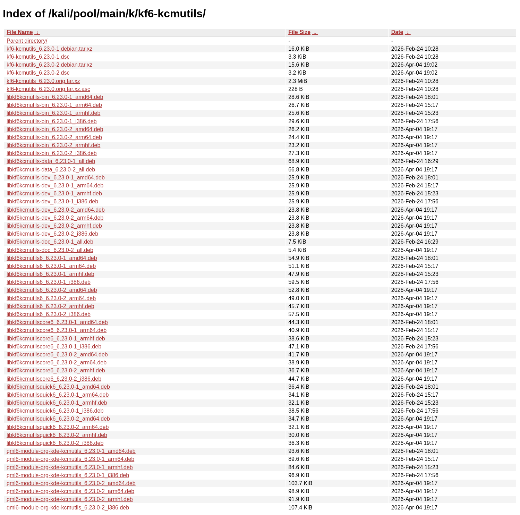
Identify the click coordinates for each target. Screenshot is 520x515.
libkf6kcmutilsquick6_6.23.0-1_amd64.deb (58, 387)
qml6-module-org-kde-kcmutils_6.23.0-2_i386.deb (68, 507)
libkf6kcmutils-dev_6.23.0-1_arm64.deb (55, 185)
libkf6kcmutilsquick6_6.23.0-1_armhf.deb (57, 403)
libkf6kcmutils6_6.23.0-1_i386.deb (49, 282)
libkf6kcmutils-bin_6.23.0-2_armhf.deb (53, 145)
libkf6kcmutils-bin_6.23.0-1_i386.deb (52, 121)
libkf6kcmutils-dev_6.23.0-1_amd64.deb (56, 177)
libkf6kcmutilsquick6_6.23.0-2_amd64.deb (58, 419)
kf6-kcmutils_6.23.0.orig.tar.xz (43, 81)
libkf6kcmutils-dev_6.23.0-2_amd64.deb (56, 210)
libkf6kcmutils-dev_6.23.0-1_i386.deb (52, 201)
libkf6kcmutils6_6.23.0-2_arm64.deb (51, 298)
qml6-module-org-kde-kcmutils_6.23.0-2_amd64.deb (71, 483)
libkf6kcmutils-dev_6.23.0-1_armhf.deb (54, 193)
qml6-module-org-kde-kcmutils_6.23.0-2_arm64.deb (70, 491)
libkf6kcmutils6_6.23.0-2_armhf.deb (50, 306)
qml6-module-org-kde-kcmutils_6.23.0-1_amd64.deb (71, 451)
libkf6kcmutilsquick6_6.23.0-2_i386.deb (55, 443)
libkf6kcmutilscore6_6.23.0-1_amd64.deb (57, 322)
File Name (20, 32)
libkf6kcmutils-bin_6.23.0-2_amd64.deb (55, 129)
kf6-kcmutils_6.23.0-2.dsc (38, 73)
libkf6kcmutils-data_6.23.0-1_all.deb (51, 161)
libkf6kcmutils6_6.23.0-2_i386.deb (49, 314)
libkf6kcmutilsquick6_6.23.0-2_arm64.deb (58, 427)
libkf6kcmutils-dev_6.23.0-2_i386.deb (52, 234)
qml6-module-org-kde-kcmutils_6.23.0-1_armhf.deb (70, 467)
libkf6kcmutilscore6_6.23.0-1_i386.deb (54, 346)
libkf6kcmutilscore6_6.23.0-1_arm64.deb (56, 330)
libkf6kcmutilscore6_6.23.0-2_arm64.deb (56, 362)
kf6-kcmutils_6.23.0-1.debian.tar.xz (49, 49)
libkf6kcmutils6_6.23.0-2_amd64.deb (52, 290)
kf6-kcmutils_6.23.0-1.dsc (38, 57)
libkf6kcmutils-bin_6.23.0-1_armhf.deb (53, 113)
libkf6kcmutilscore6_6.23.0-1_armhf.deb (56, 338)
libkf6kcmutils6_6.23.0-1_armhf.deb (50, 274)
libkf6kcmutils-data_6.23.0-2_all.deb (51, 169)
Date (397, 32)
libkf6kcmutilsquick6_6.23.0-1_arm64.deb (58, 395)
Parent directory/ (27, 41)
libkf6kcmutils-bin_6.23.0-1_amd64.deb (55, 97)
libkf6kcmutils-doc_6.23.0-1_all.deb (50, 242)
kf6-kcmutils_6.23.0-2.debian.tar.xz (49, 65)
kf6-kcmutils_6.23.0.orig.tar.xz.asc (48, 89)
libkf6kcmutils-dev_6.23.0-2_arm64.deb (55, 218)
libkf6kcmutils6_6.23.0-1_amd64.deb (52, 258)
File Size (299, 32)
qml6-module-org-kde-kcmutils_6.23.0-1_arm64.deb (70, 459)
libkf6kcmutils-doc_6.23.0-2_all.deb (50, 250)
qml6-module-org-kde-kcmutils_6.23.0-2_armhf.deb (70, 499)
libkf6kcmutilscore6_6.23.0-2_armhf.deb (56, 370)
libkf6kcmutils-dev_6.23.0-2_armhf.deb (54, 226)
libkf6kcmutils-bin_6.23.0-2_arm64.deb (54, 137)
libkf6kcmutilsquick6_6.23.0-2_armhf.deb (57, 435)
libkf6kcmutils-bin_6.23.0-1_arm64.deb (54, 105)
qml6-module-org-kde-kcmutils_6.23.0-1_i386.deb (68, 475)
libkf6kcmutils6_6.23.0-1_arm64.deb (51, 266)
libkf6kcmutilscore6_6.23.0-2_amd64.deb (57, 354)
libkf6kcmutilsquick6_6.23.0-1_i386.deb (55, 411)
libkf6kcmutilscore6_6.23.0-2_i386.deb (54, 379)
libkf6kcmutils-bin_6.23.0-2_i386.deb (52, 153)
